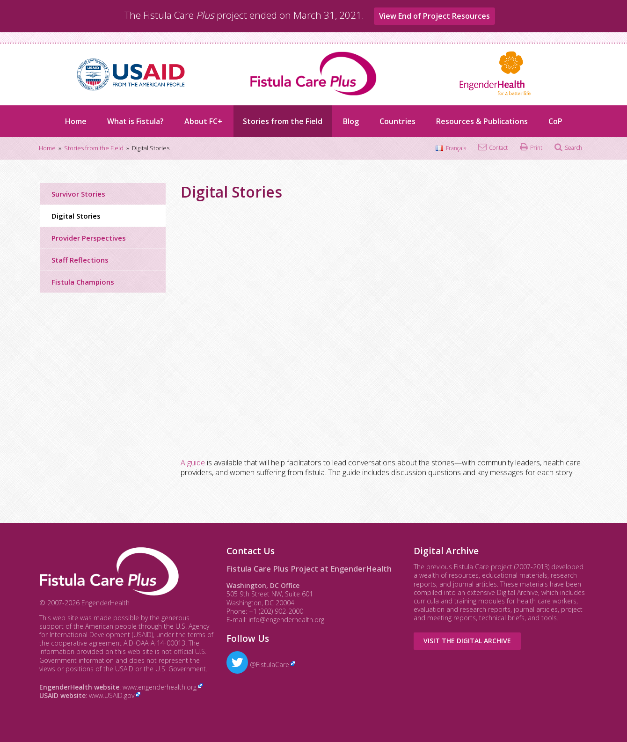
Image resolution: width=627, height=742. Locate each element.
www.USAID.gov (111, 695)
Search (573, 148)
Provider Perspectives (88, 237)
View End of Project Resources (434, 16)
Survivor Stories (78, 193)
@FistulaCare (257, 664)
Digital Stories (76, 215)
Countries (397, 121)
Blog (351, 121)
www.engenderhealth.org (160, 687)
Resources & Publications (482, 121)
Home (76, 121)
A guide (193, 462)
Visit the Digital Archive (467, 640)
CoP (555, 121)
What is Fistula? (135, 121)
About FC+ (203, 121)
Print (536, 148)
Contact (498, 148)
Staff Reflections (80, 259)
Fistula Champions (82, 282)
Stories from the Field (282, 121)
